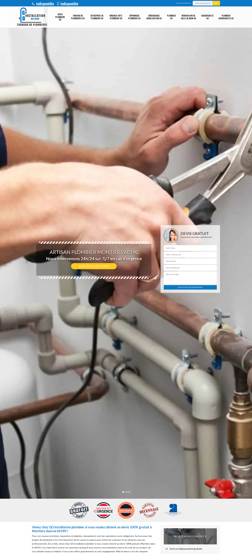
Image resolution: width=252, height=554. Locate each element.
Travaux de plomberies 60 (78, 17)
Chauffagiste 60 (207, 17)
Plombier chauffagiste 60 (226, 17)
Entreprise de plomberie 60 (97, 17)
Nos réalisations (94, 266)
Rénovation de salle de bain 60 (188, 17)
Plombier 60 (171, 17)
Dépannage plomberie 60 (134, 17)
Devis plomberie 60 (60, 17)
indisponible (43, 3)
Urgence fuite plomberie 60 (115, 17)
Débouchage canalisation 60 (154, 17)
